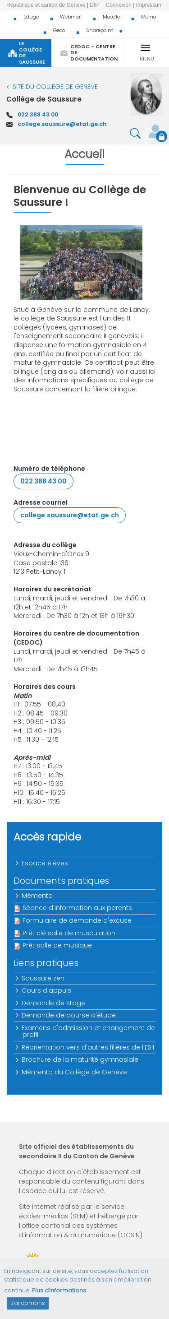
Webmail (71, 16)
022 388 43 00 (38, 114)
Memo (148, 16)
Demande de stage (54, 1003)
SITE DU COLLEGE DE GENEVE (55, 86)
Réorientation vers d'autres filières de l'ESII (88, 1047)
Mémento (38, 895)
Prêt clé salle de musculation (69, 933)
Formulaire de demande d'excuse (77, 920)
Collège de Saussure (44, 99)
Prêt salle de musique (57, 945)
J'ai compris (28, 1308)
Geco (59, 30)
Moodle (111, 16)
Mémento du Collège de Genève (75, 1072)
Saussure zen (43, 978)
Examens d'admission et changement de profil (89, 1031)
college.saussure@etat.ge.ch (62, 124)
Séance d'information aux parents (77, 907)
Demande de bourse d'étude (69, 1015)
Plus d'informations (59, 1296)
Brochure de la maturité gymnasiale (80, 1059)
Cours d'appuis (47, 990)
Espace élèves (45, 863)
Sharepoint (99, 30)
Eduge (31, 16)
